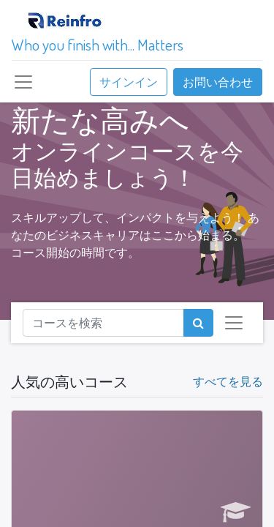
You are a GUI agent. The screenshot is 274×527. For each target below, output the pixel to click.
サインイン (128, 82)
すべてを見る (228, 381)
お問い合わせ (218, 82)
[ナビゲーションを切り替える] (233, 322)
